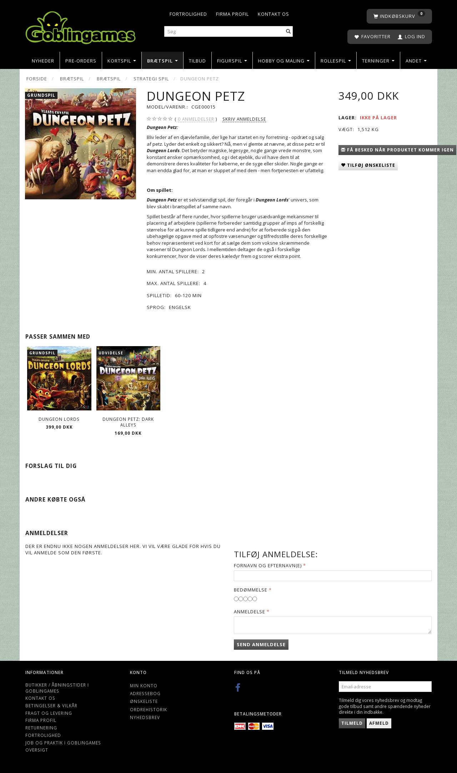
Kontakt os (273, 14)
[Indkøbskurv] (399, 16)
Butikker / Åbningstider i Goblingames (57, 688)
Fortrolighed (188, 14)
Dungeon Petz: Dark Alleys (128, 422)
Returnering (41, 727)
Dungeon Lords (59, 419)
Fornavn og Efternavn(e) (268, 565)
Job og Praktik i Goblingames (63, 742)
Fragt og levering (48, 713)
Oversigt (36, 750)
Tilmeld (352, 723)
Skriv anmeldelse (244, 119)
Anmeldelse (249, 611)
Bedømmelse (250, 590)
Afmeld (379, 723)
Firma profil (232, 14)
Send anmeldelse (261, 644)
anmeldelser (196, 119)
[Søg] (288, 31)
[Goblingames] (80, 26)
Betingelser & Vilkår (51, 705)
